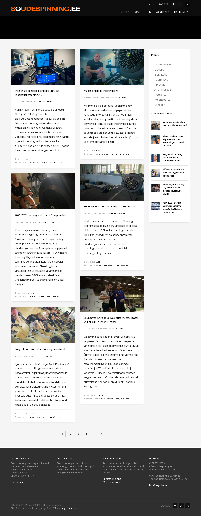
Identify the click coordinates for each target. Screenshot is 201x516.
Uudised (99, 262)
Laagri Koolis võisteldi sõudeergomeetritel (40, 349)
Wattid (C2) (160, 94)
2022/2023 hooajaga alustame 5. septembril (40, 215)
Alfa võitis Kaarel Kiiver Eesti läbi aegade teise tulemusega (174, 172)
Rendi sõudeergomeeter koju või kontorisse (110, 206)
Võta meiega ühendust (64, 508)
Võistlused (124, 399)
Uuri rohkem (17, 482)
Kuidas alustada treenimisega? (102, 90)
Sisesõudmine (36, 163)
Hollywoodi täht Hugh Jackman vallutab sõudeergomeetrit (173, 157)
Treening (126, 154)
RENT (101, 265)
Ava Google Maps (158, 485)
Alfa (101, 399)
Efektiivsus (160, 74)
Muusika (159, 69)
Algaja (102, 154)
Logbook (159, 104)
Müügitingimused (111, 482)
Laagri (33, 417)
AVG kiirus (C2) (163, 89)
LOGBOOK (150, 4)
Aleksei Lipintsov (46, 102)
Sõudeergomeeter (50, 163)
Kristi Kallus (46, 356)
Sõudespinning (53, 297)
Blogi (29, 159)
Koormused (161, 79)
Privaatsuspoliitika (112, 478)
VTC (60, 163)
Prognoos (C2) (162, 99)
